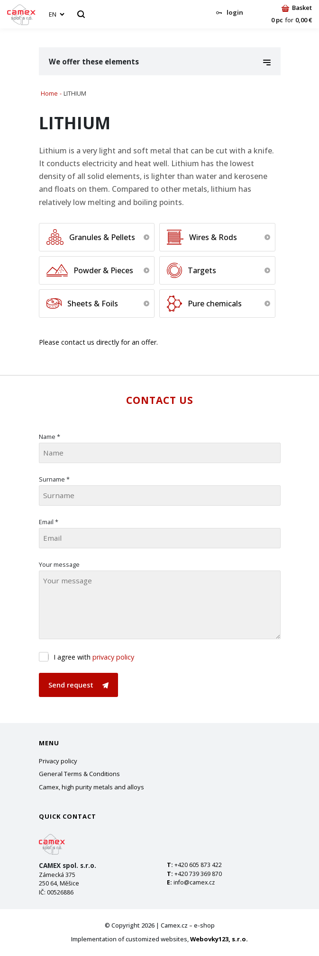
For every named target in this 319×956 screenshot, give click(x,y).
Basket (297, 7)
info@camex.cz (194, 882)
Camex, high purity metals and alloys (91, 787)
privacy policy (113, 656)
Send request (78, 684)
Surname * (54, 479)
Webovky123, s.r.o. (219, 939)
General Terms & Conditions (79, 773)
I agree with (94, 656)
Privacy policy (58, 761)
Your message (59, 564)
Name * (49, 436)
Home (49, 93)
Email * (48, 522)
